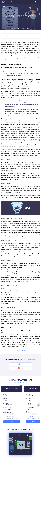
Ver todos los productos (20, 382)
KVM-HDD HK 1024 (34, 388)
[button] (38, 405)
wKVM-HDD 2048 (12, 388)
